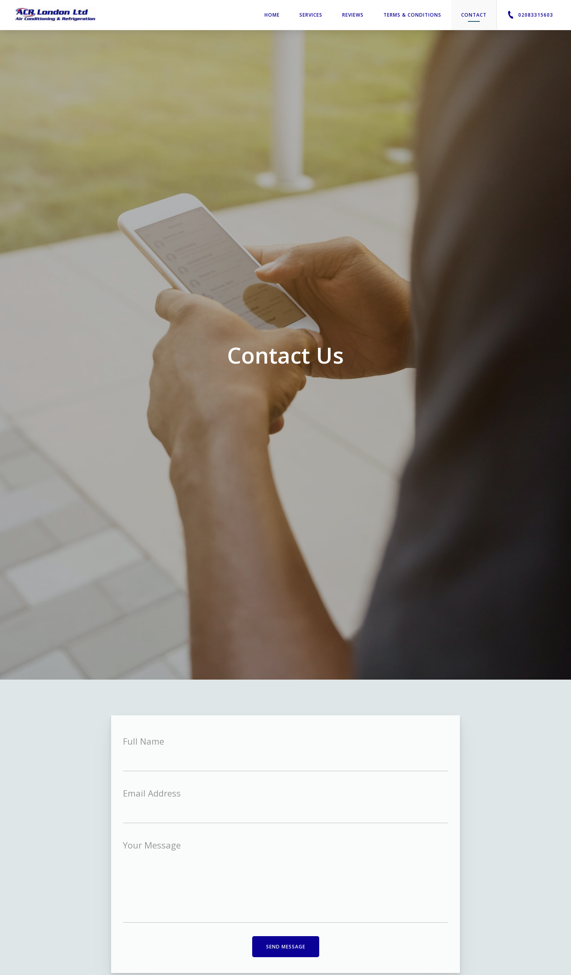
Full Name (143, 741)
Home (272, 14)
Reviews (353, 14)
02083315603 (530, 15)
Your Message (152, 845)
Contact (474, 16)
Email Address (152, 793)
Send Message (285, 946)
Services (310, 14)
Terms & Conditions (412, 14)
